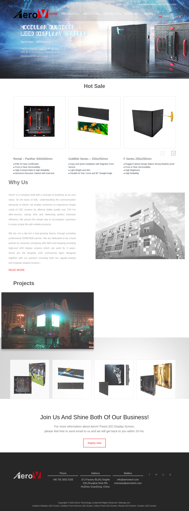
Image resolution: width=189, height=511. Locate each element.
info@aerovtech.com (146, 4)
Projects (112, 13)
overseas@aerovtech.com (128, 488)
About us (91, 13)
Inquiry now (94, 450)
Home (53, 13)
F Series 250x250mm (138, 160)
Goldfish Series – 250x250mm (88, 160)
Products (70, 13)
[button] (162, 153)
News (149, 13)
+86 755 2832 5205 (167, 4)
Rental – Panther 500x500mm (33, 160)
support (133, 13)
